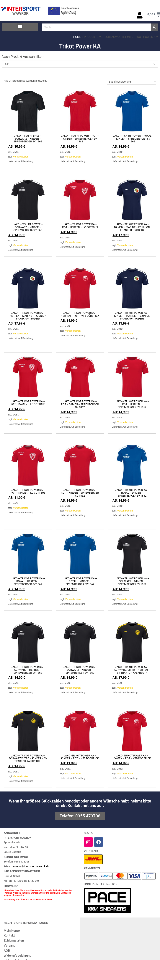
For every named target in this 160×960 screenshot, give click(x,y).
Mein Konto (12, 930)
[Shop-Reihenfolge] (131, 81)
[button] (20, 26)
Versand (9, 945)
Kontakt (9, 935)
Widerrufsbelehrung (17, 955)
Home (77, 36)
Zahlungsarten (14, 940)
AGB (7, 950)
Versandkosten (20, 156)
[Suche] (154, 27)
